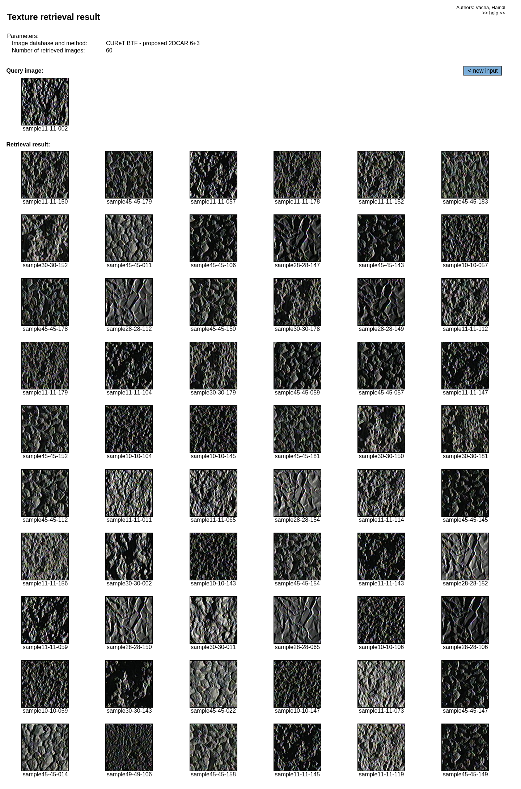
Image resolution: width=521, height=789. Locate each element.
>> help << (493, 13)
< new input (482, 71)
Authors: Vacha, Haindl (480, 7)
